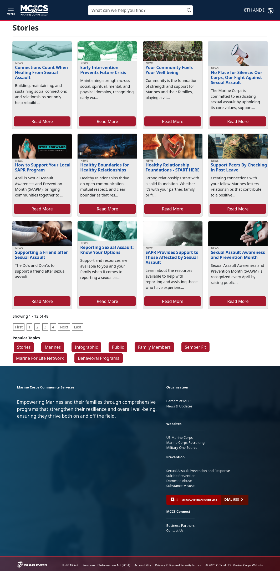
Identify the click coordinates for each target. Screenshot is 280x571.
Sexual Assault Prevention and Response (198, 470)
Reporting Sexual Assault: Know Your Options (107, 249)
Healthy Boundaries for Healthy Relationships (104, 167)
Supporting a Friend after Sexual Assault (41, 254)
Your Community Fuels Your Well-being (169, 70)
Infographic (86, 347)
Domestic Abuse (179, 480)
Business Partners (180, 525)
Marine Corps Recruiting (185, 442)
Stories (24, 347)
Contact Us (175, 530)
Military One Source (181, 447)
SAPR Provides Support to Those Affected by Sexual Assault (172, 257)
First (19, 326)
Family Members (154, 347)
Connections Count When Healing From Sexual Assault (41, 72)
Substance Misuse (180, 485)
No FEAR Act (70, 565)
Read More (42, 121)
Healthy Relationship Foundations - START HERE (173, 167)
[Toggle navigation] (10, 10)
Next (64, 326)
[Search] (140, 10)
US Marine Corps (179, 437)
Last (77, 326)
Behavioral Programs (98, 358)
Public (118, 347)
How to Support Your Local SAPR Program (42, 167)
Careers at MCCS (179, 400)
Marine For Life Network (40, 358)
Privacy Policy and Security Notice (178, 565)
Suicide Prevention (181, 475)
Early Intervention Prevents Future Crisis (103, 70)
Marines (53, 347)
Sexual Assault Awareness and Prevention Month (238, 254)
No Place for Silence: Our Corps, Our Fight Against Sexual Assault (236, 77)
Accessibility (142, 565)
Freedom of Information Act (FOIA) (106, 565)
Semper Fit (195, 347)
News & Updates (179, 406)
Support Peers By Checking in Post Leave (239, 167)
